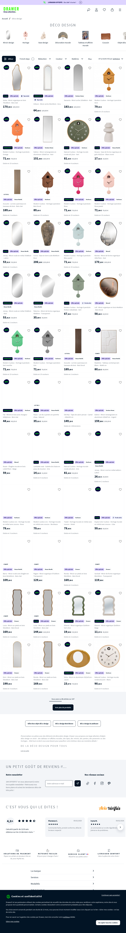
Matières (78, 59)
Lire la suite (25, 751)
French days (25, 59)
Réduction (45, 59)
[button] (63, 59)
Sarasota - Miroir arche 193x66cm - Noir (78, 100)
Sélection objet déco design (38, 723)
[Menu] (120, 9)
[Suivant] (120, 827)
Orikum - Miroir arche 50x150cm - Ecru (47, 104)
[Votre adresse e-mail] (59, 783)
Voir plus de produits (63, 707)
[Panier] (112, 9)
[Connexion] (96, 10)
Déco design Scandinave (89, 723)
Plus (90, 59)
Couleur (62, 59)
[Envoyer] (78, 783)
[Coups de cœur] (104, 9)
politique (66, 917)
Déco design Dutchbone (64, 723)
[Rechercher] (89, 10)
